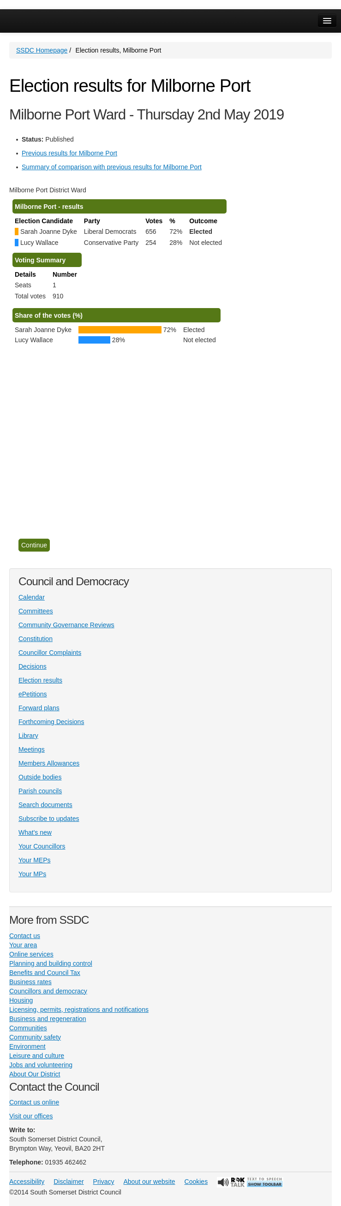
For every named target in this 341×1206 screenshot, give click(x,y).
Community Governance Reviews (66, 625)
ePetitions (32, 694)
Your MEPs (34, 860)
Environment (27, 1046)
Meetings (31, 749)
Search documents (45, 804)
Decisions (32, 666)
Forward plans (39, 708)
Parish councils (40, 791)
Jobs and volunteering (40, 1065)
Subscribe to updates (48, 818)
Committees (35, 611)
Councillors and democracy (48, 991)
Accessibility (26, 1181)
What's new (35, 832)
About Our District (34, 1074)
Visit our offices (31, 1116)
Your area (23, 945)
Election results (40, 680)
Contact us (24, 935)
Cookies (196, 1181)
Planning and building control (50, 963)
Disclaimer (69, 1181)
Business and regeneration (47, 1018)
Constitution (35, 638)
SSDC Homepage (41, 50)
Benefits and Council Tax (44, 972)
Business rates (30, 982)
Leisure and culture (36, 1055)
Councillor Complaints (49, 652)
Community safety (35, 1037)
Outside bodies (39, 777)
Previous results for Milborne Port (69, 153)
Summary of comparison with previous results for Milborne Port (112, 167)
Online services (31, 954)
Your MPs (32, 874)
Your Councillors (41, 846)
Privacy (103, 1181)
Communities (28, 1028)
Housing (21, 1000)
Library (28, 735)
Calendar (31, 597)
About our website (149, 1181)
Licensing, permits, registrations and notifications (79, 1009)
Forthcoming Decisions (51, 721)
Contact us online (34, 1102)
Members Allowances (48, 763)
